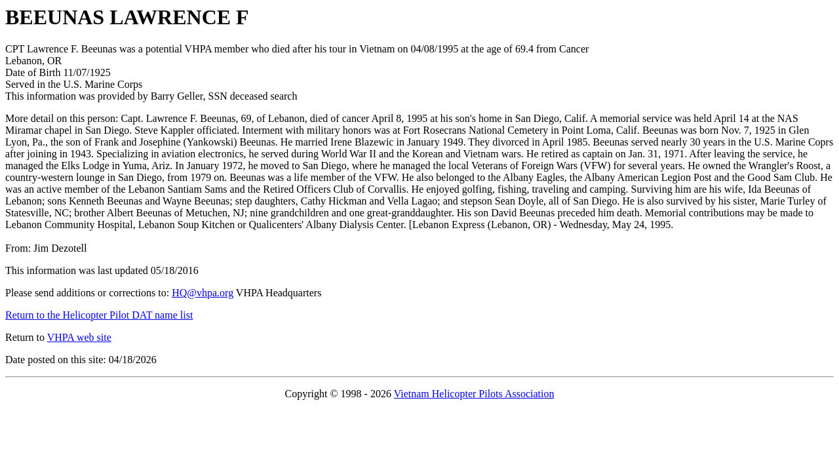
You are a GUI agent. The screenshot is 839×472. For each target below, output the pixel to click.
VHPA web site (79, 337)
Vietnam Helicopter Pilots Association (474, 393)
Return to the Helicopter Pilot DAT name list (99, 315)
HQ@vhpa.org (202, 292)
